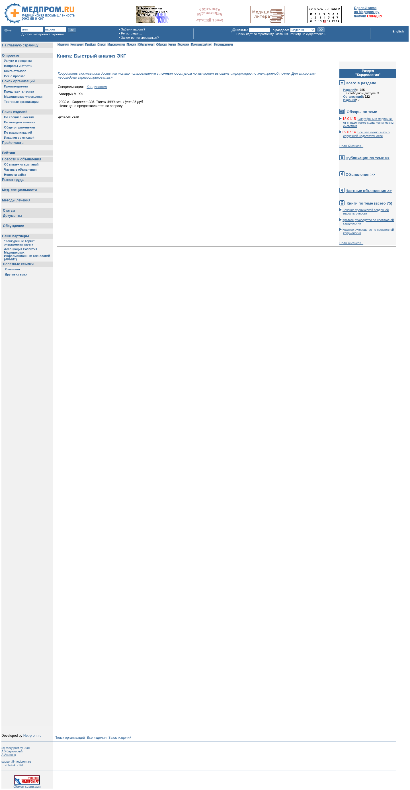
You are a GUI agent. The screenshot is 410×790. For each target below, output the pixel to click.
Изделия (63, 44)
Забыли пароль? (133, 29)
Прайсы (90, 44)
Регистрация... (131, 33)
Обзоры (161, 44)
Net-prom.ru (32, 736)
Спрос (101, 44)
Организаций (353, 96)
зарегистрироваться (95, 77)
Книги (172, 44)
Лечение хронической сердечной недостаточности (366, 211)
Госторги (183, 44)
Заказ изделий (119, 738)
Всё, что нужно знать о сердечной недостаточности (366, 134)
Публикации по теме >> (368, 158)
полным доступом (175, 73)
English (398, 31)
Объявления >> (360, 174)
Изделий (349, 89)
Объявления (146, 44)
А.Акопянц (8, 754)
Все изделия (96, 738)
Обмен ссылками (27, 785)
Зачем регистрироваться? (140, 37)
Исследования (223, 44)
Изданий (349, 100)
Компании (77, 44)
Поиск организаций (70, 738)
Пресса (131, 44)
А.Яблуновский (11, 751)
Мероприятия (116, 44)
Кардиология (97, 87)
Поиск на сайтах (201, 44)
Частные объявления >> (369, 191)
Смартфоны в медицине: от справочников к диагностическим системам (368, 122)
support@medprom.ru (16, 761)
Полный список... (351, 146)
